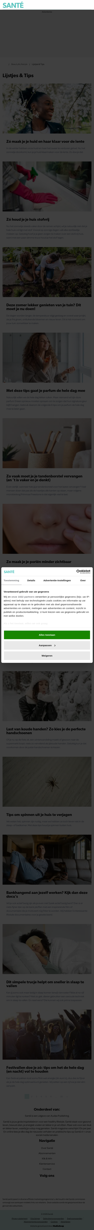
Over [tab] (83, 580)
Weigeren (47, 655)
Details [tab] (31, 580)
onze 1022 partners (22, 596)
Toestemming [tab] (11, 580)
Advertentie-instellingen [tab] (57, 580)
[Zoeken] (88, 4)
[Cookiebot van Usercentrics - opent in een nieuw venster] (76, 572)
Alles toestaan (47, 634)
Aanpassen (47, 645)
